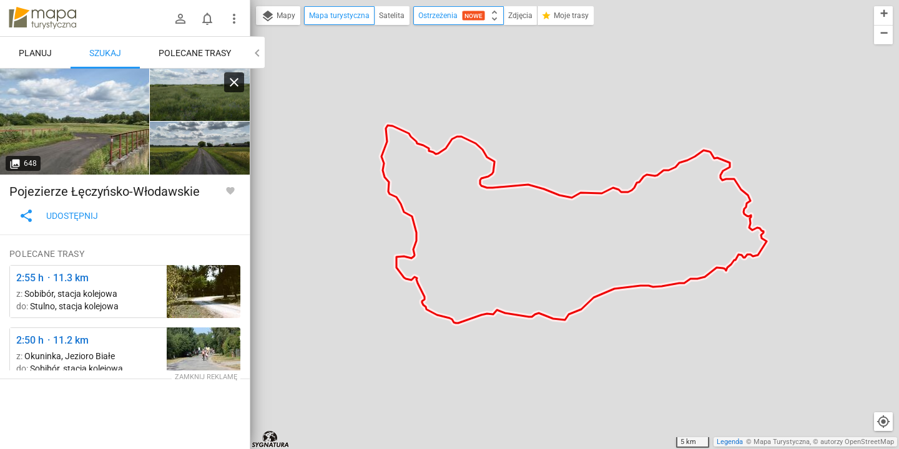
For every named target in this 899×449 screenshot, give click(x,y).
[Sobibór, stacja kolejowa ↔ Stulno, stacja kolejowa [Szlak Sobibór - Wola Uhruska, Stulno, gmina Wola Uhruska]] (203, 291)
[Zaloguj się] (180, 19)
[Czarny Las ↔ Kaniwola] (75, 122)
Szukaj (105, 53)
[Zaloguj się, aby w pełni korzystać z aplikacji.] (230, 190)
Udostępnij (58, 215)
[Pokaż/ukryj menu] (234, 19)
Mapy (278, 16)
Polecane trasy (195, 53)
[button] (883, 16)
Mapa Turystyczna (782, 442)
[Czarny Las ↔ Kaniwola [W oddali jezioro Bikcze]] (200, 95)
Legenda (730, 442)
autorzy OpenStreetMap (857, 442)
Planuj (35, 53)
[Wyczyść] (234, 82)
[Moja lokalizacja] (883, 421)
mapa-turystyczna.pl (42, 18)
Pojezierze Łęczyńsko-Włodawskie (104, 191)
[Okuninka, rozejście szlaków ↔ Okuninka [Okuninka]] (203, 353)
